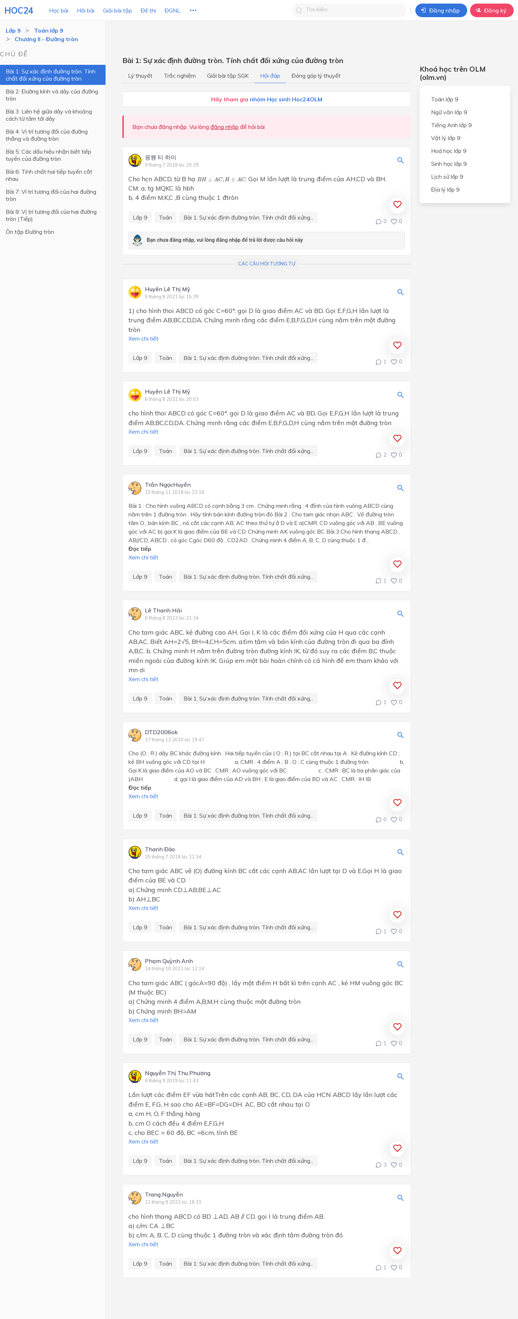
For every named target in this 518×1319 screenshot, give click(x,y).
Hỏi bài (85, 10)
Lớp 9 (13, 30)
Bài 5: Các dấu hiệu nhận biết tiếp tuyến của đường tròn (56, 155)
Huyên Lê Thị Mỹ (167, 289)
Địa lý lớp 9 (445, 189)
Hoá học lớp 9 (448, 150)
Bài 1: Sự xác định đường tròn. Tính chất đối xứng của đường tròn (51, 75)
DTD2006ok (161, 732)
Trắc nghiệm (180, 75)
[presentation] (221, 180)
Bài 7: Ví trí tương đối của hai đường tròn (57, 184)
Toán (165, 217)
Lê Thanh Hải (163, 610)
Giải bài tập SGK (228, 75)
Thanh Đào (160, 849)
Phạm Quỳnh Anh (169, 961)
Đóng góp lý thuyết (316, 75)
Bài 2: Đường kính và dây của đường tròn (52, 95)
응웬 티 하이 (160, 157)
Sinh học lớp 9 (449, 163)
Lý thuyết (140, 75)
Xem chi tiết (143, 338)
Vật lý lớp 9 (445, 137)
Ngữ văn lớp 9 (449, 112)
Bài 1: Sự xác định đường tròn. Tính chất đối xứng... (248, 217)
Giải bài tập (117, 10)
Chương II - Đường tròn (46, 39)
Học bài (58, 10)
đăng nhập (224, 126)
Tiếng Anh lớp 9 (451, 125)
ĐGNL (172, 10)
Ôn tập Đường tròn (30, 217)
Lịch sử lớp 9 (447, 176)
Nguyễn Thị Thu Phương (177, 1073)
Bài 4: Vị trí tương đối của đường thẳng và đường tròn (55, 135)
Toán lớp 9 (48, 30)
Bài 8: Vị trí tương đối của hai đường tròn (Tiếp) (57, 201)
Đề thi (148, 10)
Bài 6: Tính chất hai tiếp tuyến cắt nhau (56, 171)
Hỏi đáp (270, 75)
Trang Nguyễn (164, 1195)
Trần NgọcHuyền (168, 485)
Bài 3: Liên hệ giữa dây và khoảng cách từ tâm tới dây (56, 115)
